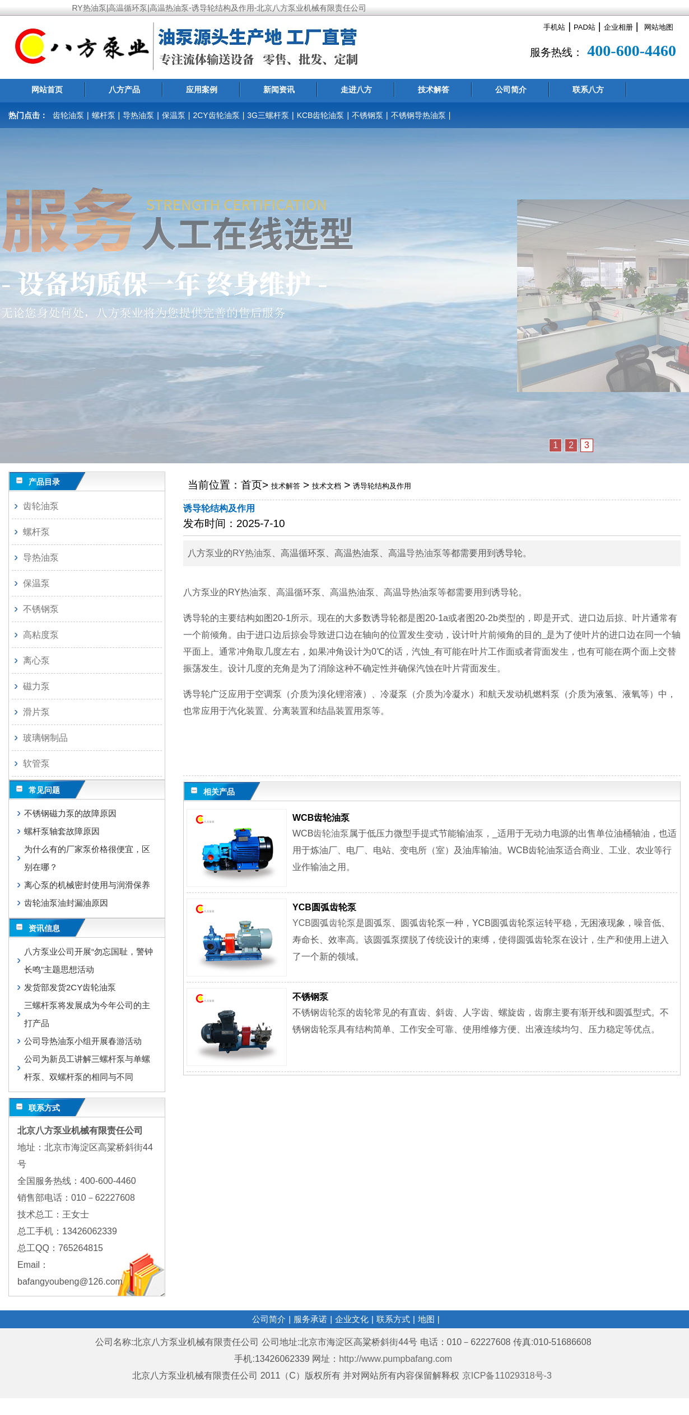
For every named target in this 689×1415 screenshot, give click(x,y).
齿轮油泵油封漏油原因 (66, 903)
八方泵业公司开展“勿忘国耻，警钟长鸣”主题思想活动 (88, 960)
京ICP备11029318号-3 (508, 1375)
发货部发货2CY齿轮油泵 (70, 987)
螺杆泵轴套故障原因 (62, 831)
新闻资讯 (279, 89)
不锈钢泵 (367, 115)
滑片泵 (36, 712)
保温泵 (173, 115)
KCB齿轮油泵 (320, 115)
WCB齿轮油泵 (321, 817)
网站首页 (47, 89)
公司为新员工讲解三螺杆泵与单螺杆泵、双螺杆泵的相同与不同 (87, 1068)
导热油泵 (138, 115)
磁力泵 (36, 686)
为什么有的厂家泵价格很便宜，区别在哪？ (87, 858)
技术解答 (433, 89)
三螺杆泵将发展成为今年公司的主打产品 (87, 1014)
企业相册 (618, 27)
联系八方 (588, 89)
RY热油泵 (252, 553)
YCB (301, 923)
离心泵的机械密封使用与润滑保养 (87, 885)
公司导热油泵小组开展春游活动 (83, 1041)
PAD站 (584, 27)
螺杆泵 (103, 115)
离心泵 (36, 660)
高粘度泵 (41, 635)
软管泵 (36, 763)
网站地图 (658, 27)
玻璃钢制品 (45, 737)
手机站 (554, 27)
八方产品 (124, 89)
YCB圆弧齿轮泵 (324, 907)
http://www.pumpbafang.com (395, 1359)
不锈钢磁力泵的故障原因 (70, 813)
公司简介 (511, 89)
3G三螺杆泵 (268, 115)
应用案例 (201, 89)
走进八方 (356, 89)
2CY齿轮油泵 (216, 115)
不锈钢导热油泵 (418, 115)
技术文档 (326, 486)
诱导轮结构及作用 (382, 486)
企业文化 (352, 1319)
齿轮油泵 (68, 115)
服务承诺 (310, 1319)
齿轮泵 (342, 923)
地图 (426, 1319)
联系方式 (393, 1319)
